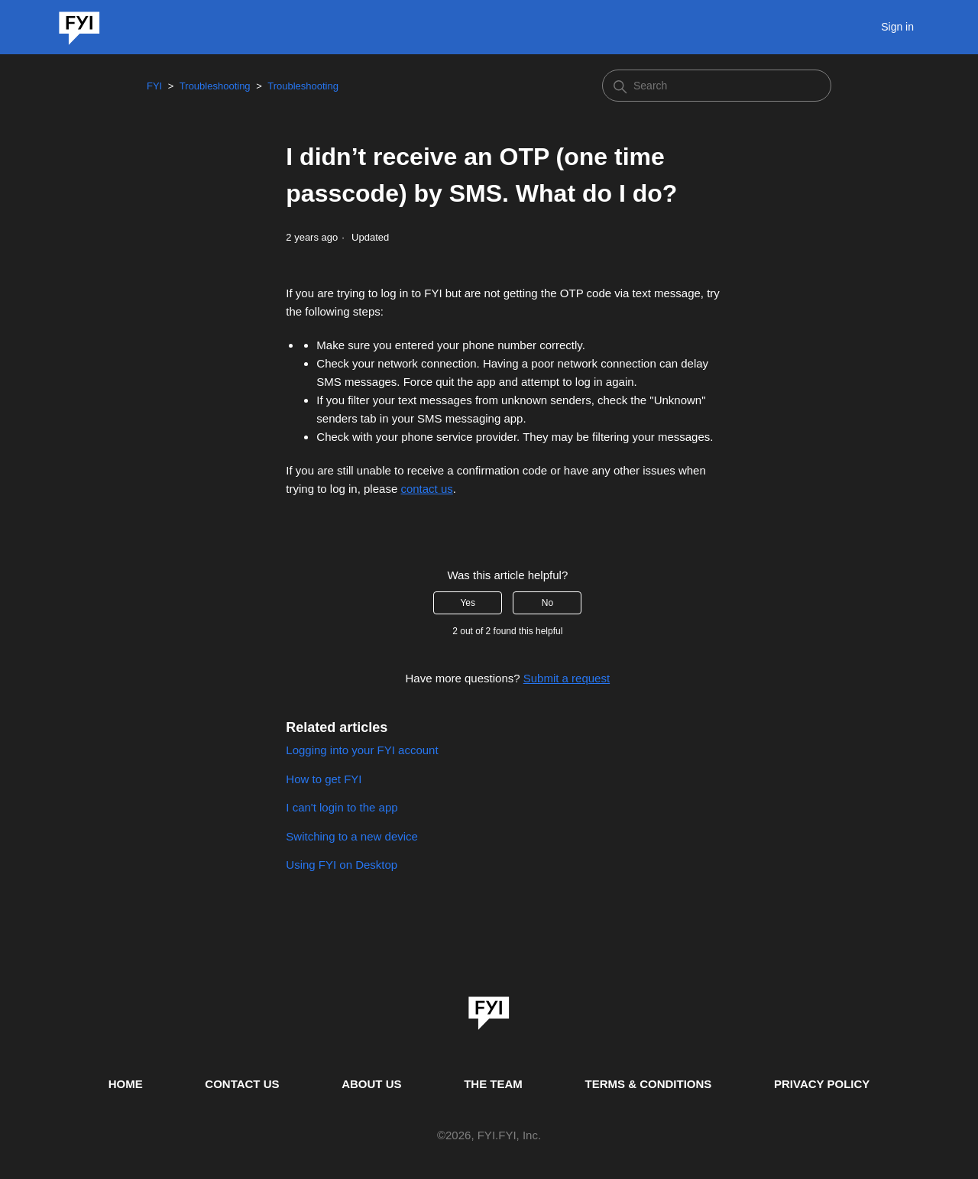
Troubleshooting (215, 86)
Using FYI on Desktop (341, 864)
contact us (426, 488)
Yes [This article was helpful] (467, 603)
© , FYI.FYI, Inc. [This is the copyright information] (489, 1136)
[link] (489, 1007)
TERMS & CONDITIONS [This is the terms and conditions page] (648, 1083)
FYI (154, 86)
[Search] (717, 85)
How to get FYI (323, 779)
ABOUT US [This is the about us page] (371, 1083)
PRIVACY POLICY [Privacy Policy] (822, 1083)
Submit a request (566, 678)
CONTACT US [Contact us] (242, 1083)
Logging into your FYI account (362, 749)
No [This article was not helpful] (547, 603)
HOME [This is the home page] (125, 1083)
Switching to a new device (352, 836)
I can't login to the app (341, 807)
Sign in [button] (897, 27)
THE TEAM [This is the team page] (493, 1083)
